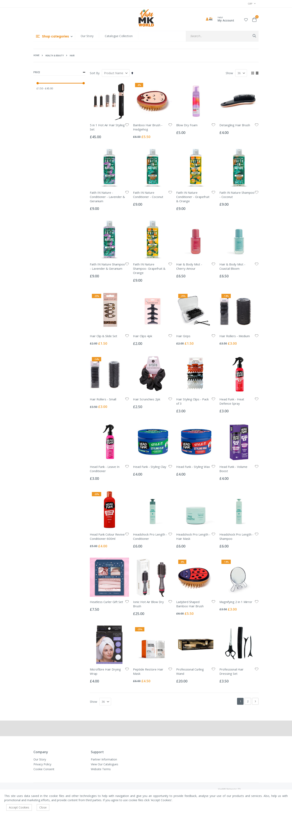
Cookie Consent (43, 769)
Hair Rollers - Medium (234, 336)
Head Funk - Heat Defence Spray (231, 401)
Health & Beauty (54, 56)
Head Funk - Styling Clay (149, 467)
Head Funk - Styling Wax (193, 467)
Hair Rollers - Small (103, 399)
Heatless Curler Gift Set (106, 602)
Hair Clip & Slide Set (103, 336)
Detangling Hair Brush (234, 125)
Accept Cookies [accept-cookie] (19, 807)
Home (36, 55)
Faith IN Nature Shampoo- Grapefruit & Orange (149, 268)
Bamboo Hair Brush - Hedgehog (147, 127)
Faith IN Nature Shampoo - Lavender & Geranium (107, 266)
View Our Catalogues (104, 764)
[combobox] (222, 36)
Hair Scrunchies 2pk (146, 399)
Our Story (87, 36)
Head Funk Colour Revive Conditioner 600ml (107, 536)
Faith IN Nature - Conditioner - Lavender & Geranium (107, 196)
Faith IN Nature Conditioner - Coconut (148, 194)
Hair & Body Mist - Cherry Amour (189, 266)
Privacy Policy (42, 764)
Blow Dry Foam (187, 125)
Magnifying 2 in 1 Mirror (235, 602)
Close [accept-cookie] (43, 807)
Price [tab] (59, 72)
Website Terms (101, 769)
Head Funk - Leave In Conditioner (104, 469)
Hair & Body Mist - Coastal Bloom (232, 266)
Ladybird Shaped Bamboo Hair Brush (190, 604)
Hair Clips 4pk (142, 336)
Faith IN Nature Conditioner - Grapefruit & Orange (192, 196)
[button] (246, 19)
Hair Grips (183, 336)
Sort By (95, 73)
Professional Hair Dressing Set (231, 671)
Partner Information (104, 759)
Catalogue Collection (119, 36)
